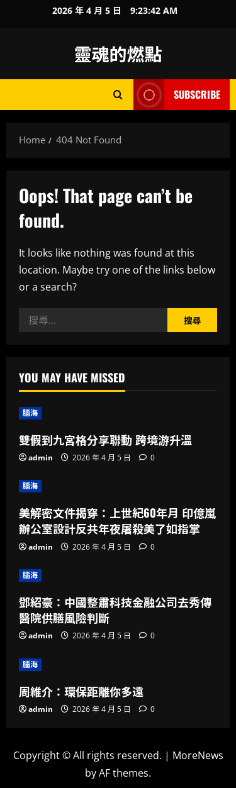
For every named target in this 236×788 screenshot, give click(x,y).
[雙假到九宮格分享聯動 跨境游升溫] (118, 413)
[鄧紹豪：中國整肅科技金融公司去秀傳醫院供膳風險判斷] (118, 575)
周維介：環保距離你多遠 (81, 691)
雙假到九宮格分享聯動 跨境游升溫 (105, 439)
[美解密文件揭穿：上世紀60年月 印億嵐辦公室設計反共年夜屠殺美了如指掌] (118, 486)
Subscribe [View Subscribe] (176, 94)
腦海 (30, 413)
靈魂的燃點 (118, 53)
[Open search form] (118, 94)
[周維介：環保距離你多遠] (118, 664)
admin (40, 457)
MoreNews (197, 755)
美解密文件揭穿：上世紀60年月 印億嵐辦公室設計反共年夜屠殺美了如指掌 (117, 520)
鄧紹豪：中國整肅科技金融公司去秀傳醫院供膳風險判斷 (115, 610)
